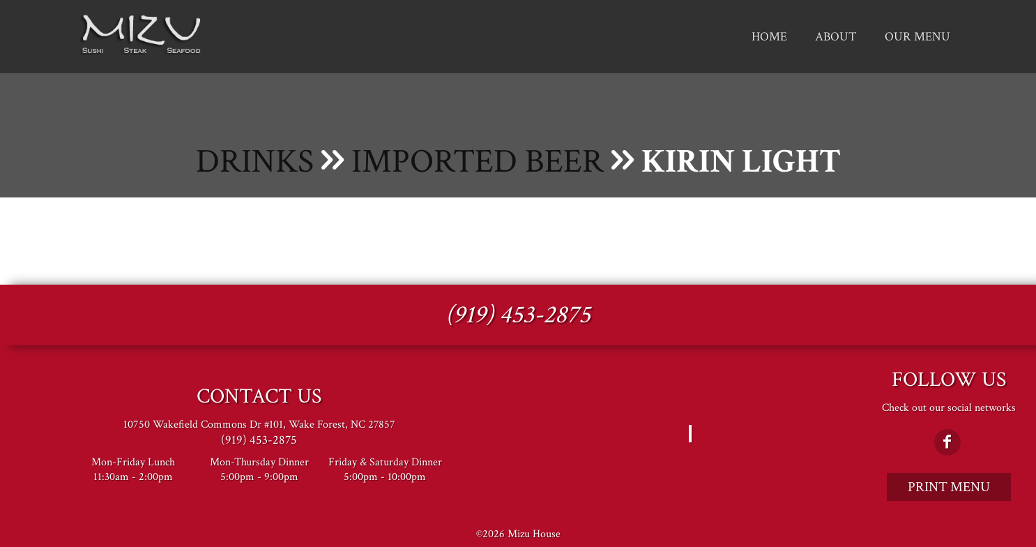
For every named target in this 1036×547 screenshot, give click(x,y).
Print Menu (949, 487)
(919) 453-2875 (518, 315)
